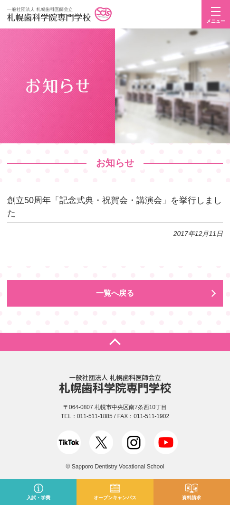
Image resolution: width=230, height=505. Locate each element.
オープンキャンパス (115, 497)
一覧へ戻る (115, 293)
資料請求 (191, 497)
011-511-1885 (95, 416)
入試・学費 (38, 497)
